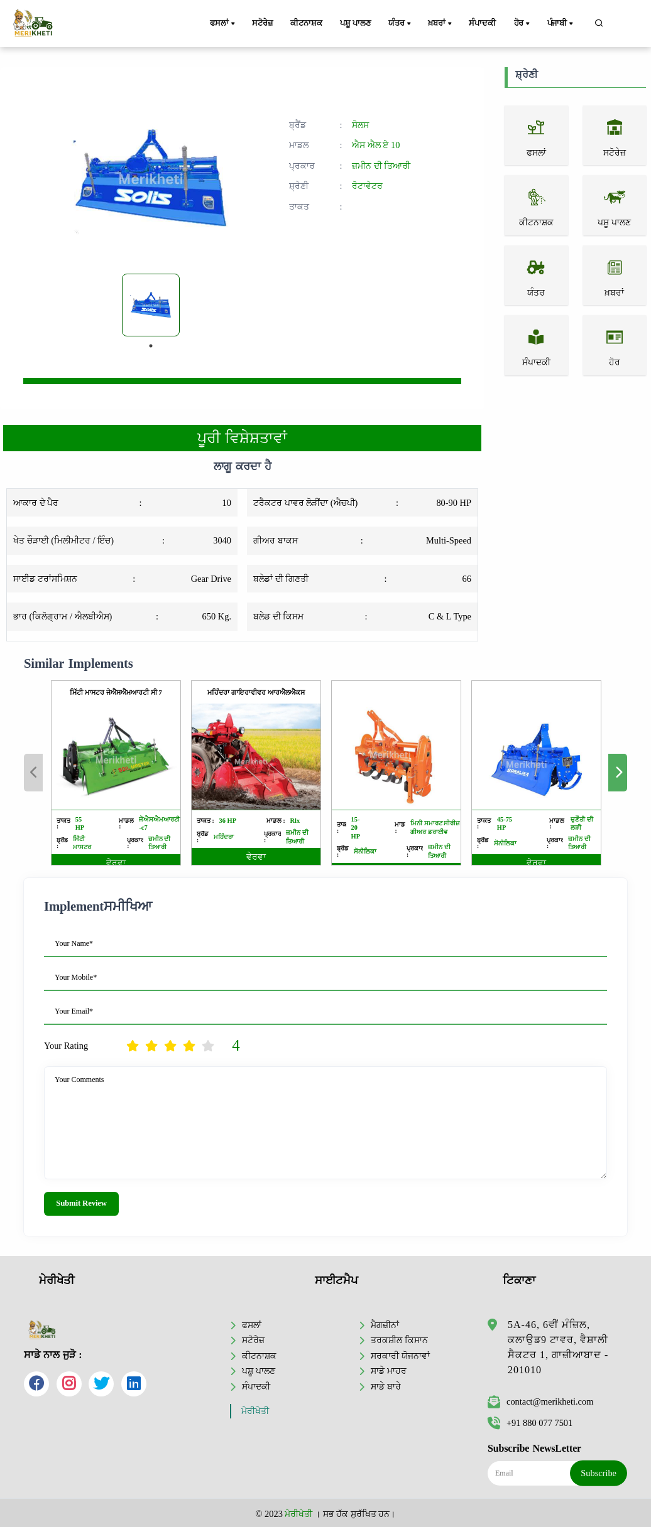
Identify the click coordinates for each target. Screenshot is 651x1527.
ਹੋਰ (523, 24)
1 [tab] (151, 346)
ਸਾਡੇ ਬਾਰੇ (386, 1386)
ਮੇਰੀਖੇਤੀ (255, 1411)
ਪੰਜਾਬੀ (561, 24)
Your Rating (66, 1046)
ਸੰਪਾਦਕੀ (482, 23)
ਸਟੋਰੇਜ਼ (262, 23)
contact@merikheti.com (540, 1401)
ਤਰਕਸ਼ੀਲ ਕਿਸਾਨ (399, 1340)
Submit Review (81, 1203)
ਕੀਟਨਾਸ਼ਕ (306, 23)
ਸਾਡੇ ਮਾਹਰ (389, 1371)
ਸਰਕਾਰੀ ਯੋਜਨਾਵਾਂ (400, 1356)
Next (617, 772)
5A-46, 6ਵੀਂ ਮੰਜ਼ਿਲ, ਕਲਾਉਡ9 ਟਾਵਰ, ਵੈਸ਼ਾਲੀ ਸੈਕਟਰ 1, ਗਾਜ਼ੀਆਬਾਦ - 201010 (558, 1347)
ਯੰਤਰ (400, 24)
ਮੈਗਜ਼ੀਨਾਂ (385, 1325)
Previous (33, 772)
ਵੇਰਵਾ (116, 863)
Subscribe (598, 1473)
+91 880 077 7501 (530, 1423)
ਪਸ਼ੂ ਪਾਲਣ (355, 23)
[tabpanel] (151, 305)
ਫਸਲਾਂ (223, 24)
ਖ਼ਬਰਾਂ (440, 24)
